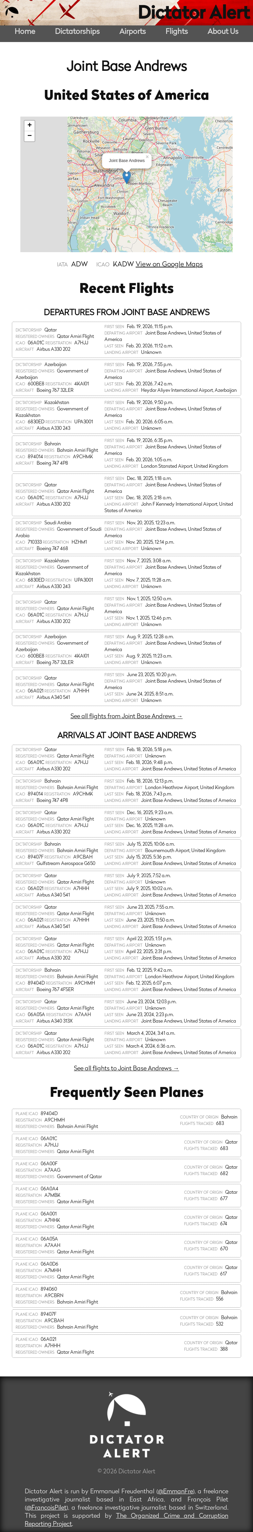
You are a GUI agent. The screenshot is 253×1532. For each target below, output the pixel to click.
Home (25, 32)
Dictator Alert (194, 14)
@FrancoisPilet (46, 1508)
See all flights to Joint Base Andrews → (126, 1069)
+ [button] (29, 126)
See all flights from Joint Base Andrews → (127, 716)
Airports (132, 32)
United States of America (126, 96)
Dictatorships (77, 32)
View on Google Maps (169, 264)
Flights (177, 32)
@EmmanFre (175, 1492)
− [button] (29, 136)
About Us (223, 32)
